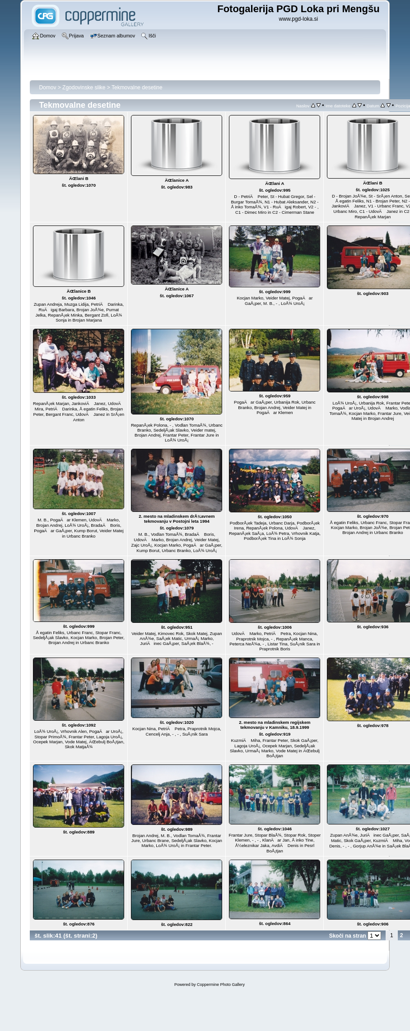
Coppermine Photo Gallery (221, 984)
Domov (47, 87)
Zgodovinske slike (83, 87)
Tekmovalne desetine (137, 87)
